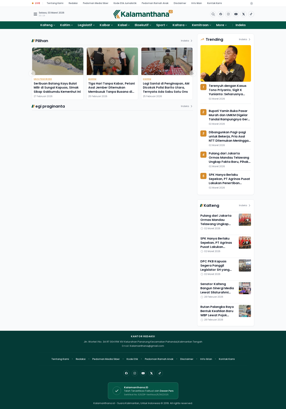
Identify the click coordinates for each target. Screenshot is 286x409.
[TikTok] (160, 373)
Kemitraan (200, 25)
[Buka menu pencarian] (213, 14)
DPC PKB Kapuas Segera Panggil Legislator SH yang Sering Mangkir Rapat (217, 267)
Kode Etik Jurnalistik (125, 3)
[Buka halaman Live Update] (36, 3)
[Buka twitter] (244, 14)
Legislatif (85, 25)
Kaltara (178, 25)
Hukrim (92, 79)
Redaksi (73, 3)
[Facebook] (221, 14)
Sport (160, 25)
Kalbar (105, 25)
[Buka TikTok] (251, 14)
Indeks (241, 25)
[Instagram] (135, 373)
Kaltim (65, 25)
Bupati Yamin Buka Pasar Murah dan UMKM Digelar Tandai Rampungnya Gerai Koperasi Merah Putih (230, 117)
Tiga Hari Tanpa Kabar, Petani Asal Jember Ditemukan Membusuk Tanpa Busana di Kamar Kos (111, 89)
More (221, 25)
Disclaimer (180, 3)
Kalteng (46, 25)
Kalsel (122, 25)
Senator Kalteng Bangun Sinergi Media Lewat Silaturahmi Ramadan (217, 290)
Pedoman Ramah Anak (155, 3)
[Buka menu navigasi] (35, 14)
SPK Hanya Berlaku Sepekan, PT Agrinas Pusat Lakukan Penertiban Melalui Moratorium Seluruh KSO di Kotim (229, 183)
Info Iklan (196, 3)
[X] (151, 373)
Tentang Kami (55, 3)
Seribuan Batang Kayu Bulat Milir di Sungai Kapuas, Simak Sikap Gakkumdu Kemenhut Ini (57, 87)
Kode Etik (132, 359)
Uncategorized (43, 79)
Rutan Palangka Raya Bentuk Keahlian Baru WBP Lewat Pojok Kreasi (217, 313)
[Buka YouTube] (236, 14)
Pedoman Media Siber (95, 3)
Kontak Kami (214, 3)
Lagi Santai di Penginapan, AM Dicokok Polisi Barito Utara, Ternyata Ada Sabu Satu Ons (166, 87)
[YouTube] (143, 373)
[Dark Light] (251, 3)
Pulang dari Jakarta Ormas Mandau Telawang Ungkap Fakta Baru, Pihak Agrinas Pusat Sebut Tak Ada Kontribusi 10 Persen (229, 161)
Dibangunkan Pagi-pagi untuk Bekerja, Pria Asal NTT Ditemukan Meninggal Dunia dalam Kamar (229, 138)
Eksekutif (142, 25)
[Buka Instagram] (228, 14)
